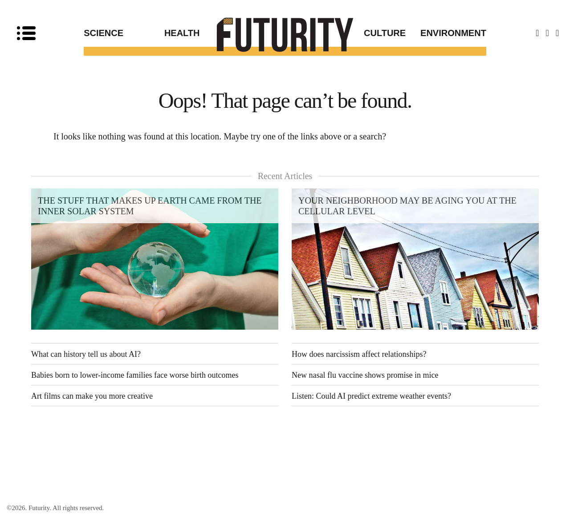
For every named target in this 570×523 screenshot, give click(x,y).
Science (103, 33)
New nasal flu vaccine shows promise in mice (365, 375)
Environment (453, 33)
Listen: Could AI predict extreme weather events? (371, 396)
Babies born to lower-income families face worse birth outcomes (135, 375)
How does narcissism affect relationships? (359, 354)
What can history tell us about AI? (86, 354)
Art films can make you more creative (92, 396)
